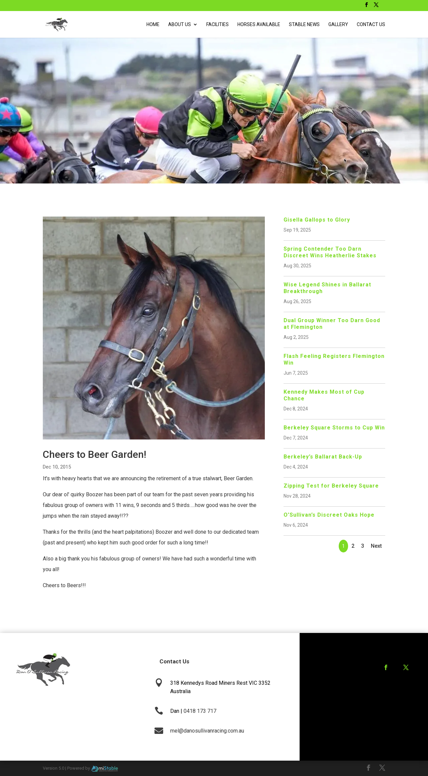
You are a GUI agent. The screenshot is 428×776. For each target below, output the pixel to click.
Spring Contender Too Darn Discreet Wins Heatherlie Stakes (330, 252)
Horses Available (258, 24)
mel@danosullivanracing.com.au (207, 731)
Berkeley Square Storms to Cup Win (334, 427)
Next (376, 546)
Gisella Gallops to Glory (317, 220)
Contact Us (371, 24)
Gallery (338, 24)
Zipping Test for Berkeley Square (331, 486)
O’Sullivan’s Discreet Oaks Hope (329, 515)
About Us (179, 24)
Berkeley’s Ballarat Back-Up (323, 457)
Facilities (217, 24)
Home (152, 24)
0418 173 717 (200, 711)
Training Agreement (389, 694)
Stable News (304, 24)
